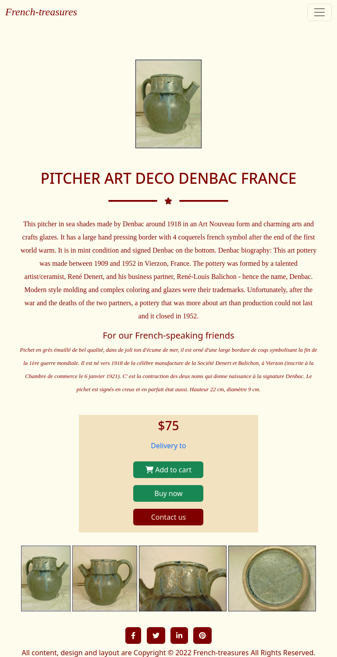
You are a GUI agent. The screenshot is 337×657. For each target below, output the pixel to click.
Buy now (168, 493)
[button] (133, 635)
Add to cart (168, 470)
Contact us (168, 517)
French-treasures (41, 12)
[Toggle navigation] (319, 12)
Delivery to (168, 445)
